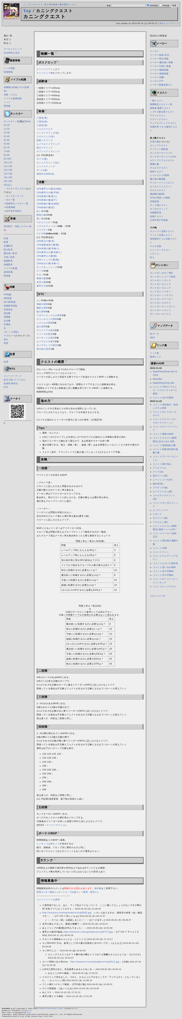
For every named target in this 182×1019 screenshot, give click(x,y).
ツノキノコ (42, 843)
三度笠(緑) (42, 121)
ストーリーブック (13, 376)
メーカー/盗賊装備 (159, 70)
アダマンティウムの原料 (49, 315)
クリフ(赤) (158, 472)
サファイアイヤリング (48, 151)
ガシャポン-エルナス (160, 303)
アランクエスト (158, 115)
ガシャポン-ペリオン (160, 291)
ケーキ (40, 271)
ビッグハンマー (160, 510)
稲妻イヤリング (45, 140)
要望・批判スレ (91, 892)
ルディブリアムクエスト (162, 160)
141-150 (8, 177)
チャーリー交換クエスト (162, 231)
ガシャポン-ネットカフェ (162, 306)
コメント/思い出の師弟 (164, 567)
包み (6, 339)
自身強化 (8, 309)
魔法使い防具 (10, 253)
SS (97, 560)
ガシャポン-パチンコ (160, 310)
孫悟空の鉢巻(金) (46, 174)
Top (27, 11)
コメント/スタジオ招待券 (165, 563)
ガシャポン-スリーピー (161, 299)
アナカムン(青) (160, 522)
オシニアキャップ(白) (48, 162)
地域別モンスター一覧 (17, 203)
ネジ (39, 300)
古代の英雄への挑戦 (160, 197)
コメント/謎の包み (162, 464)
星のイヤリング (45, 147)
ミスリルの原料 (45, 323)
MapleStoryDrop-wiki (163, 383)
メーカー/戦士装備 (159, 58)
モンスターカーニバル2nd (163, 156)
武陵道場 (154, 201)
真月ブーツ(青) (160, 475)
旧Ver (27, 121)
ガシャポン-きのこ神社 (161, 273)
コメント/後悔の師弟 (163, 434)
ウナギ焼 (41, 233)
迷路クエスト (156, 171)
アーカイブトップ (13, 49)
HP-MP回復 (9, 302)
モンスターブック (15, 196)
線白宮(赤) (158, 483)
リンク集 (154, 353)
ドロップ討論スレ (71, 892)
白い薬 (40, 211)
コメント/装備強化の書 (164, 445)
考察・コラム (10, 95)
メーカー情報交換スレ (161, 85)
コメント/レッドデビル (164, 586)
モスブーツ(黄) (160, 518)
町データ (154, 334)
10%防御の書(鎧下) (47, 200)
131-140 (8, 173)
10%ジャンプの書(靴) (48, 259)
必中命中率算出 (14, 211)
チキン (40, 274)
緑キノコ (55, 843)
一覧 (44, 4)
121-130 (8, 170)
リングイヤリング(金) (48, 133)
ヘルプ (73, 4)
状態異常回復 (10, 306)
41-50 (7, 140)
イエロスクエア (45, 129)
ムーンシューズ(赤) (162, 479)
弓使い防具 (9, 257)
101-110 (8, 162)
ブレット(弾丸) (11, 332)
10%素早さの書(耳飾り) (49, 252)
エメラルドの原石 (46, 341)
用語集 (7, 106)
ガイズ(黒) (42, 159)
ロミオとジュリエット (161, 186)
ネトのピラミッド (159, 209)
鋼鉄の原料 (42, 308)
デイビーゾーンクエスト (162, 183)
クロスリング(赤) (46, 136)
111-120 (8, 166)
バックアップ (172, 23)
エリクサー (42, 230)
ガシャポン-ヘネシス (160, 280)
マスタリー (9, 335)
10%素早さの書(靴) (47, 256)
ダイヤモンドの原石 (47, 345)
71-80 (7, 151)
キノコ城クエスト (159, 205)
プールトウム (159, 468)
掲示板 (97, 888)
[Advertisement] (91, 29)
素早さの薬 (42, 286)
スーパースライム (46, 69)
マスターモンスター (16, 188)
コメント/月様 (160, 548)
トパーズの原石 (45, 334)
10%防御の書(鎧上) (47, 196)
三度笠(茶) (42, 125)
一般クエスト (156, 100)
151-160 (8, 181)
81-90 (7, 155)
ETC (6, 387)
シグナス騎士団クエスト (162, 112)
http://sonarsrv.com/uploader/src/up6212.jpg (94, 962)
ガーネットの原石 (46, 338)
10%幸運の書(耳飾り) (48, 248)
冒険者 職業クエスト (160, 108)
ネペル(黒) (42, 170)
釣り (152, 257)
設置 (6, 362)
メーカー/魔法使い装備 (161, 62)
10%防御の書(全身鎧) (48, 203)
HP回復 (7, 294)
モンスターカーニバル (161, 153)
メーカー (154, 51)
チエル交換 (155, 246)
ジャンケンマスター (160, 250)
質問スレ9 (42, 892)
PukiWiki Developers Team (50, 1008)
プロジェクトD (157, 596)
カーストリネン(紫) (162, 491)
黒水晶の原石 (43, 349)
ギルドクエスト (158, 190)
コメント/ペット (161, 552)
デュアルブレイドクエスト (163, 123)
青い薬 (40, 218)
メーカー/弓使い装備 (160, 66)
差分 (161, 23)
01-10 (7, 125)
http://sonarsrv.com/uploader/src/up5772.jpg (88, 932)
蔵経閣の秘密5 (157, 194)
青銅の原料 (42, 304)
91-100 (7, 159)
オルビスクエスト (159, 168)
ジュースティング (46, 166)
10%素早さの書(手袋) (48, 192)
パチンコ (154, 253)
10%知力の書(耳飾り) (48, 263)
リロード (36, 4)
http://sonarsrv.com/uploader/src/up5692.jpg (66, 912)
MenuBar (157, 379)
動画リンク (155, 357)
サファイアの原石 (46, 330)
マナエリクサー (45, 222)
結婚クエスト (156, 216)
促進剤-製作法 (11, 383)
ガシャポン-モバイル (160, 314)
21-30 (7, 132)
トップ (26, 4)
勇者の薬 (41, 278)
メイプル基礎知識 (13, 98)
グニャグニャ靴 (45, 73)
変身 (6, 343)
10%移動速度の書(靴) (48, 245)
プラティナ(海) (160, 487)
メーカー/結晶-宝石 (159, 55)
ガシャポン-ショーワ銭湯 (162, 276)
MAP (152, 337)
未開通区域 (155, 212)
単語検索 (53, 4)
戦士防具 (8, 249)
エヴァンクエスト (159, 119)
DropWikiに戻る (12, 53)
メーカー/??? (156, 81)
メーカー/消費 (157, 77)
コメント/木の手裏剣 (163, 571)
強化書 (7, 313)
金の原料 (41, 326)
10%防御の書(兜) (46, 207)
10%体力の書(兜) (46, 241)
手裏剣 (7, 324)
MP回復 (8, 298)
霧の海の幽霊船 (158, 179)
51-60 (7, 144)
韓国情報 (8, 72)
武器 (6, 238)
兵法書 (7, 320)
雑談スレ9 (55, 892)
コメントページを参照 (48, 899)
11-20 (7, 129)
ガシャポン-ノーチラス (161, 295)
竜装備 (7, 275)
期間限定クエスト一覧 (161, 104)
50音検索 (10, 207)
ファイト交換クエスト (161, 235)
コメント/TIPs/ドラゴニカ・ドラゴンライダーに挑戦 (165, 390)
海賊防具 (8, 264)
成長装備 (8, 272)
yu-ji (30, 1010)
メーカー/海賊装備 (159, 73)
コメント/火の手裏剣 (163, 397)
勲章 (6, 242)
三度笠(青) (42, 118)
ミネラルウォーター (47, 226)
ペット (7, 102)
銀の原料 (41, 311)
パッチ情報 (9, 68)
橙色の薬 (41, 215)
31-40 (7, 136)
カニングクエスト (159, 145)
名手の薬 (41, 282)
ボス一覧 (10, 200)
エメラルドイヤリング (48, 144)
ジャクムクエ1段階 (159, 175)
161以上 (8, 185)
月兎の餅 (154, 141)
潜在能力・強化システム (16, 226)
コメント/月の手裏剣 (163, 575)
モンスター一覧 (11, 121)
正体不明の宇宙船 (159, 220)
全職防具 (8, 246)
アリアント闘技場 (159, 149)
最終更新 (63, 4)
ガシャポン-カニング (160, 288)
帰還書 (7, 317)
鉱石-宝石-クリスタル (14, 379)
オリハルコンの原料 (47, 319)
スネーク (157, 514)
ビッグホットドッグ (47, 267)
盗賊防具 (8, 261)
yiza (28, 1012)
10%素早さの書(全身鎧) (49, 189)
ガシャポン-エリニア (160, 284)
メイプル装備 (10, 268)
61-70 (7, 147)
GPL (76, 1008)
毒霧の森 (154, 164)
